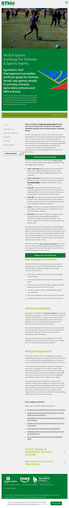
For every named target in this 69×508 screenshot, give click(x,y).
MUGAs (6, 125)
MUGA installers (51, 313)
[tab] (45, 452)
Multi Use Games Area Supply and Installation (43, 428)
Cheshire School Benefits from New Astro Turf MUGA (46, 410)
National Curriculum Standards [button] (43, 462)
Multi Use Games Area (47, 124)
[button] (3, 28)
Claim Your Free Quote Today (45, 157)
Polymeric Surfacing (11, 133)
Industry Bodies (10, 488)
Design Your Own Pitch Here (45, 255)
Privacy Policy (44, 504)
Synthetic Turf (9, 129)
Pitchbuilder (11, 153)
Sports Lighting (9, 145)
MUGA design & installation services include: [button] (43, 452)
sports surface (57, 160)
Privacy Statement (47, 485)
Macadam (7, 137)
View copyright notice (12, 485)
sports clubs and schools (48, 244)
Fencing (6, 141)
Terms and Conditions (30, 485)
